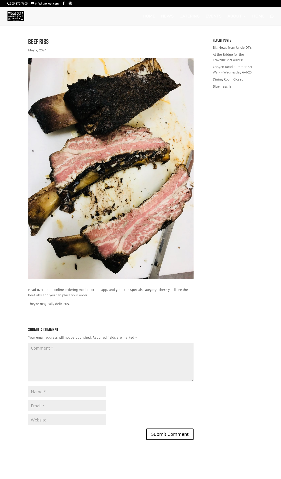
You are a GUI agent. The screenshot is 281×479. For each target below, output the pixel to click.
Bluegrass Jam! (224, 86)
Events (213, 17)
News (167, 17)
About (234, 17)
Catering (189, 17)
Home (149, 17)
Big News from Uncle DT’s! (233, 47)
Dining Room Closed (228, 79)
